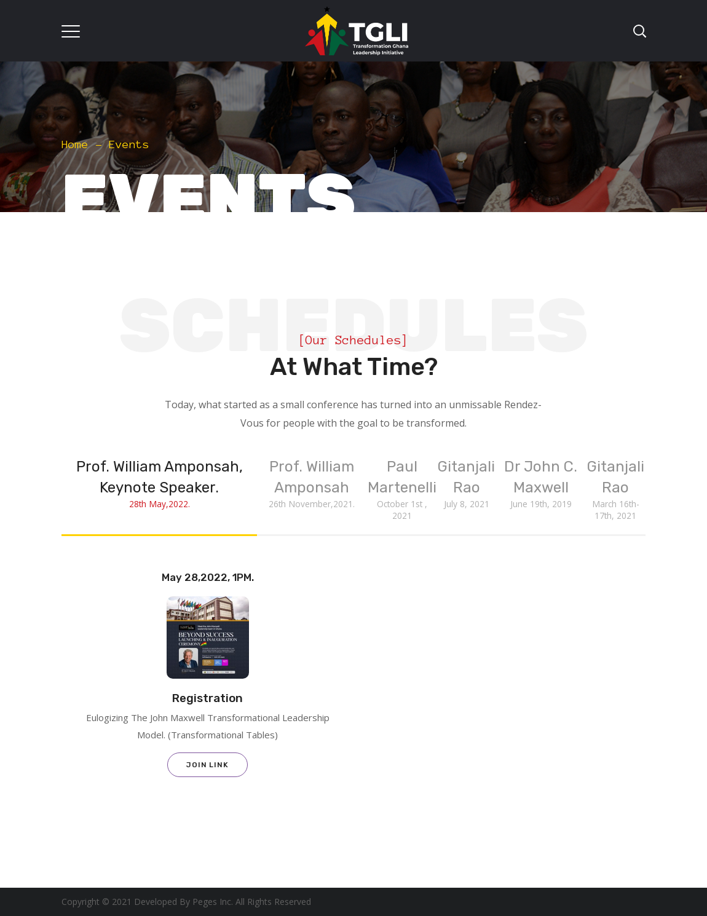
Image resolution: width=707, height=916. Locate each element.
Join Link (207, 764)
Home (75, 144)
